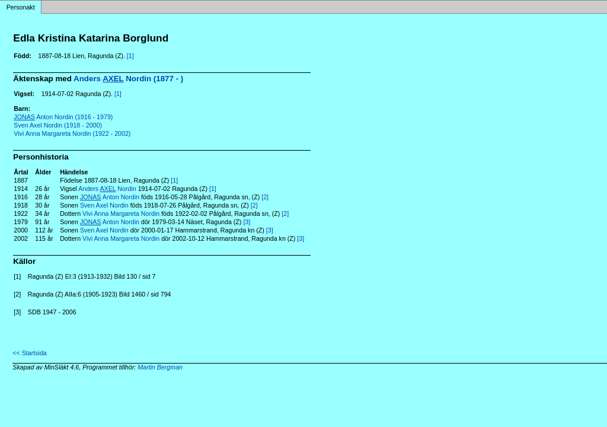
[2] (265, 196)
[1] (130, 55)
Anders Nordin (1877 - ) (128, 78)
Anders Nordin (107, 188)
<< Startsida (29, 352)
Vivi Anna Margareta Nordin (120, 213)
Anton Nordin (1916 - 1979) (63, 116)
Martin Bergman (160, 367)
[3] (246, 221)
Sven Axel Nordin (104, 205)
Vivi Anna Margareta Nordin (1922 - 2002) (72, 133)
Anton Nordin (109, 196)
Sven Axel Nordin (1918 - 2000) (58, 125)
